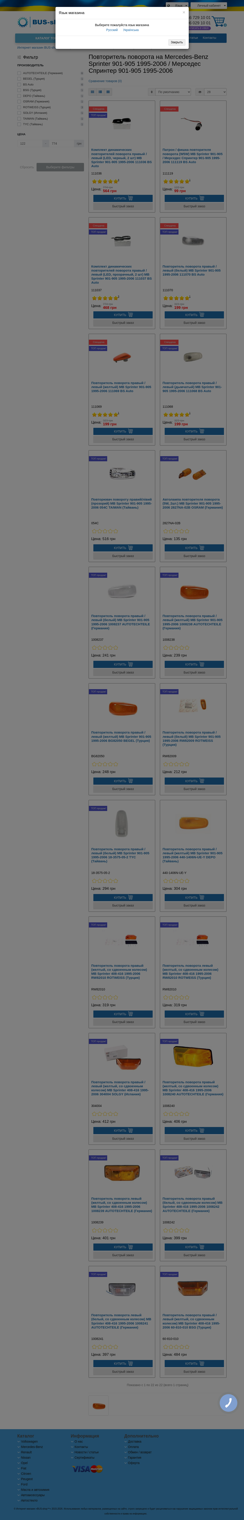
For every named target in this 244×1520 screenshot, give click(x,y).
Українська (130, 30)
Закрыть (177, 42)
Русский (111, 30)
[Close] (183, 12)
